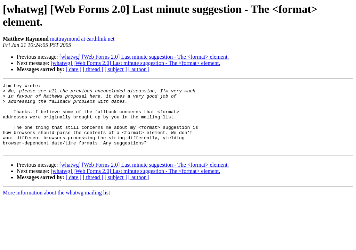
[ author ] (138, 69)
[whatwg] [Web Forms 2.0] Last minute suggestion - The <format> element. (144, 57)
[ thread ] (93, 69)
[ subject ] (116, 69)
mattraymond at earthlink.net (82, 39)
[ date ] (73, 69)
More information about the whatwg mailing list (56, 206)
